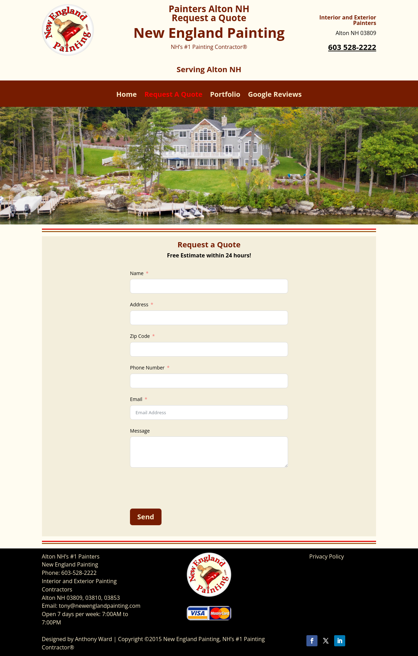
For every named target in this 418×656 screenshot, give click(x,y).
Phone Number (147, 367)
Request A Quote (173, 95)
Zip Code (140, 336)
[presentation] (182, 488)
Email (136, 399)
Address (139, 304)
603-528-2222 (79, 573)
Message (140, 430)
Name (136, 273)
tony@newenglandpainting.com (100, 606)
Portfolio (225, 95)
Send (145, 516)
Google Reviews (275, 95)
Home (126, 95)
